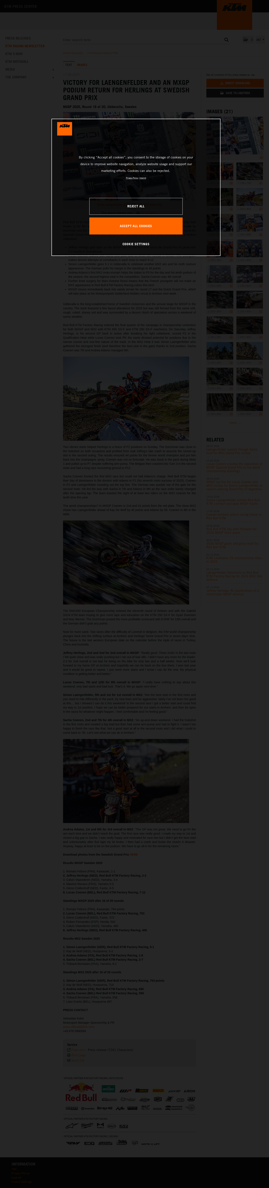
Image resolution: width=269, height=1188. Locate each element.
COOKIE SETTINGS (136, 244)
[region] (135, 187)
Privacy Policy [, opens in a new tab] (132, 177)
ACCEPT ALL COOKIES (136, 226)
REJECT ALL (136, 206)
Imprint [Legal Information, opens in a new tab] (142, 177)
